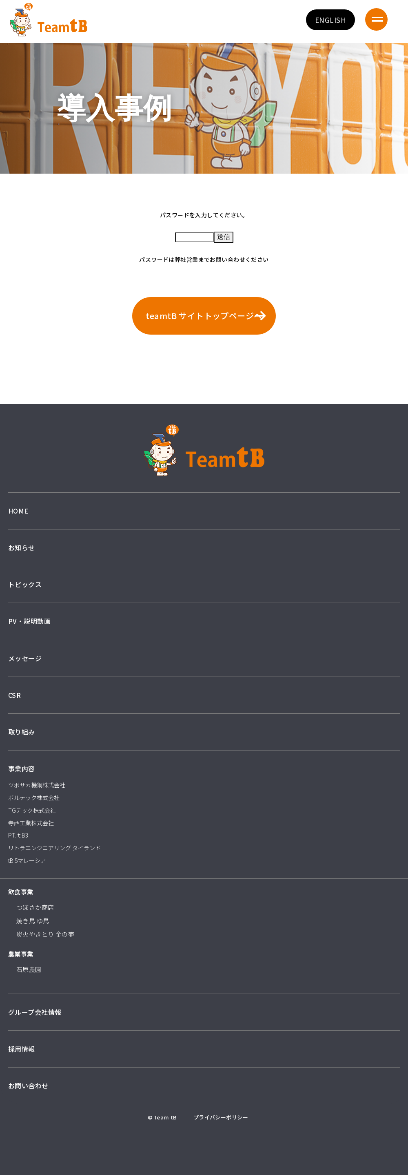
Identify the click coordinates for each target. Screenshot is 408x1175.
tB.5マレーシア (27, 860)
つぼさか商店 (35, 907)
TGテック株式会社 (32, 810)
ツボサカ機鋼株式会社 (36, 785)
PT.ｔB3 (18, 835)
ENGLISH (330, 20)
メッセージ (25, 658)
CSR (14, 695)
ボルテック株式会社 (34, 797)
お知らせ (21, 547)
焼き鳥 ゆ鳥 (32, 920)
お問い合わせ (28, 1085)
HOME (18, 511)
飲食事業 (20, 891)
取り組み (21, 732)
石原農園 (29, 969)
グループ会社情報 (34, 1012)
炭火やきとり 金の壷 (45, 934)
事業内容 (21, 768)
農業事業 (20, 953)
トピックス (25, 584)
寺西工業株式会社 (31, 823)
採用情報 (21, 1049)
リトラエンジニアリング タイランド (54, 848)
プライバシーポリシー (220, 1117)
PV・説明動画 (29, 621)
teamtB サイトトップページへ (204, 316)
